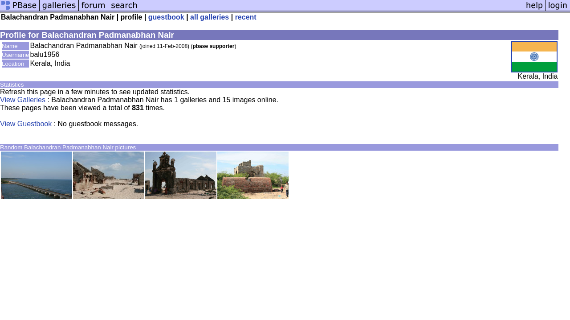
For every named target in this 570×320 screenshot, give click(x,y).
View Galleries (22, 100)
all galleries (209, 17)
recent (245, 17)
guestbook (166, 17)
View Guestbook (26, 124)
